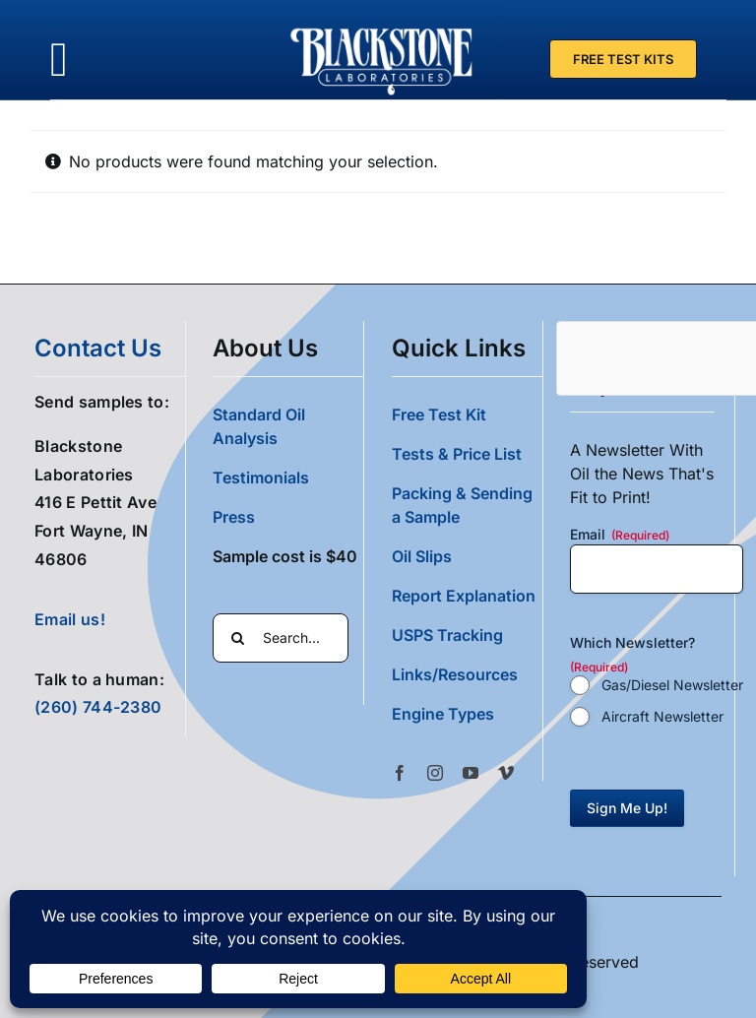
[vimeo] (506, 773)
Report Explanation (464, 595)
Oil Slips (422, 556)
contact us (97, 348)
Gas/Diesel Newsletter (672, 684)
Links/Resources (455, 674)
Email (619, 534)
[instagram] (435, 773)
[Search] (237, 638)
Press (234, 517)
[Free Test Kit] (623, 59)
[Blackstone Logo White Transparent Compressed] (382, 27)
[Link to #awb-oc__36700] (59, 59)
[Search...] (280, 638)
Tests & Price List (457, 454)
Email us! (69, 619)
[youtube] (470, 773)
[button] (467, 713)
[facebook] (400, 773)
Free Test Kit (439, 414)
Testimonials (261, 477)
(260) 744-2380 (97, 707)
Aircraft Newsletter (662, 716)
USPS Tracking (447, 635)
